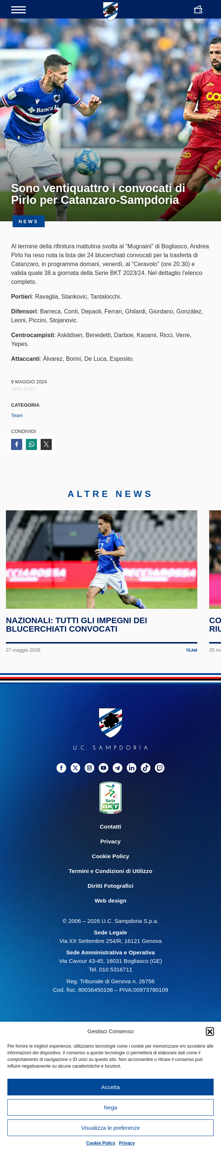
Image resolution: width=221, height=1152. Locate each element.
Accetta (110, 1087)
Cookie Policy (100, 1143)
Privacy (127, 1143)
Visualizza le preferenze (110, 1128)
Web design (110, 904)
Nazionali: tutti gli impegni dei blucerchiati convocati (76, 628)
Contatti (110, 830)
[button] (210, 1031)
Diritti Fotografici (110, 889)
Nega (110, 1107)
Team (17, 415)
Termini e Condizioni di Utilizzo (110, 874)
